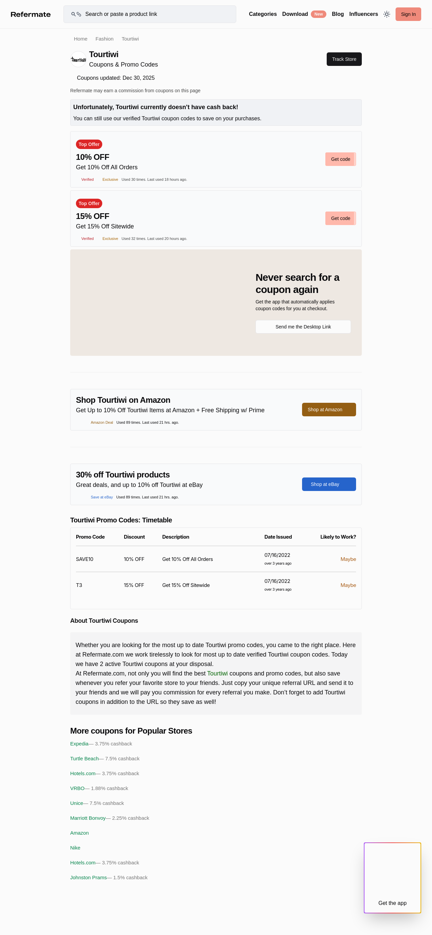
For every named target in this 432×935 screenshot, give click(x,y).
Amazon (79, 833)
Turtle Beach (104, 758)
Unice (97, 803)
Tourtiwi (217, 673)
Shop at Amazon (329, 409)
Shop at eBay (329, 484)
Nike (75, 848)
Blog (338, 14)
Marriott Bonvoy (109, 818)
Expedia (101, 743)
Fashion (104, 39)
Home (80, 39)
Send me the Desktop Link (303, 326)
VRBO (99, 788)
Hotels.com (104, 773)
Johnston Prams (108, 877)
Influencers (363, 14)
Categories (263, 14)
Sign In (408, 14)
